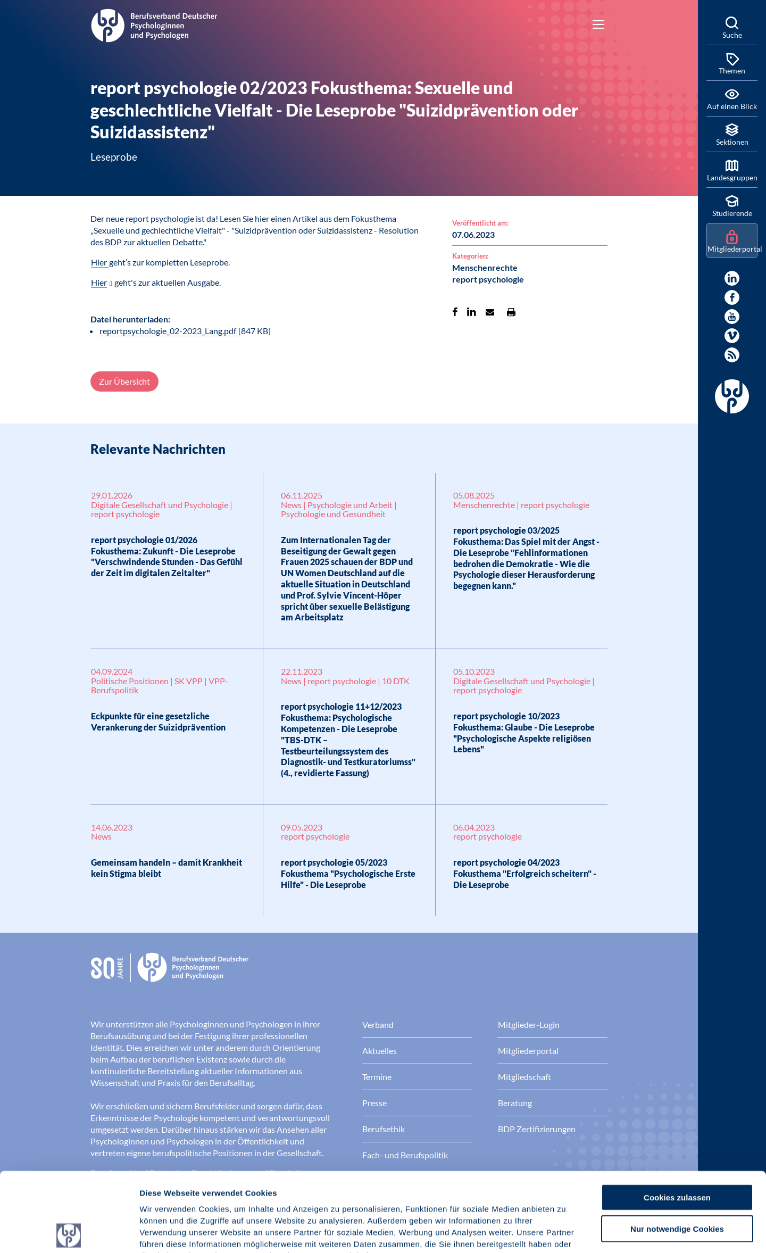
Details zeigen (566, 1232)
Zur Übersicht (124, 381)
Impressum (162, 1188)
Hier (100, 262)
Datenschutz (218, 1188)
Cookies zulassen (677, 1118)
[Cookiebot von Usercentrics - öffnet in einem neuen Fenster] (68, 1232)
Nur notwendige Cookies (677, 1149)
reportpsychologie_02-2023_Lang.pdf (168, 331)
